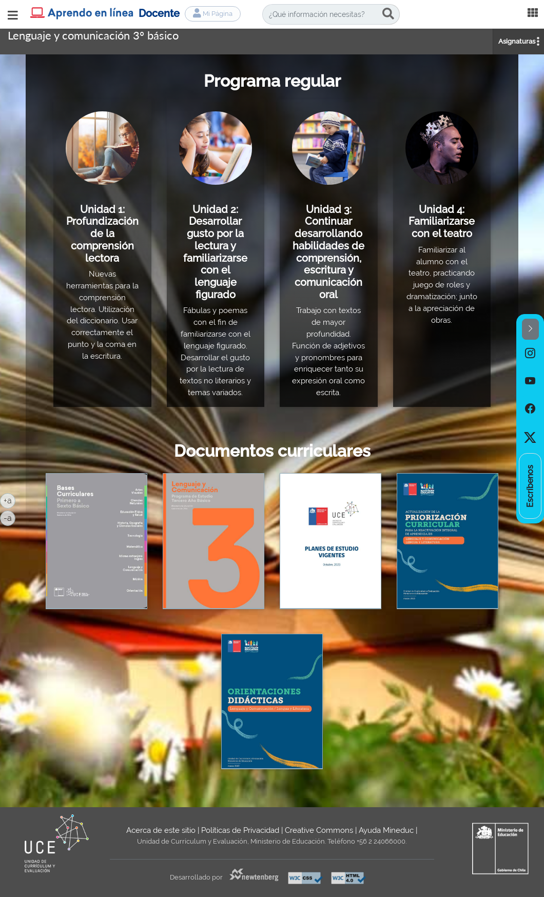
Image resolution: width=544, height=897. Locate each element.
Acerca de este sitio (161, 830)
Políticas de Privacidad (240, 830)
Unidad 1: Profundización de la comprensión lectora (102, 233)
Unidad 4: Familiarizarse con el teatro (442, 221)
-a (9, 517)
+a (9, 499)
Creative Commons (319, 830)
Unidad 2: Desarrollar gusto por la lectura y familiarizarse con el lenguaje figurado (215, 252)
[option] (530, 353)
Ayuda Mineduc (386, 830)
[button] (530, 329)
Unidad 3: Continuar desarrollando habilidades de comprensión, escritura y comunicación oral (328, 252)
